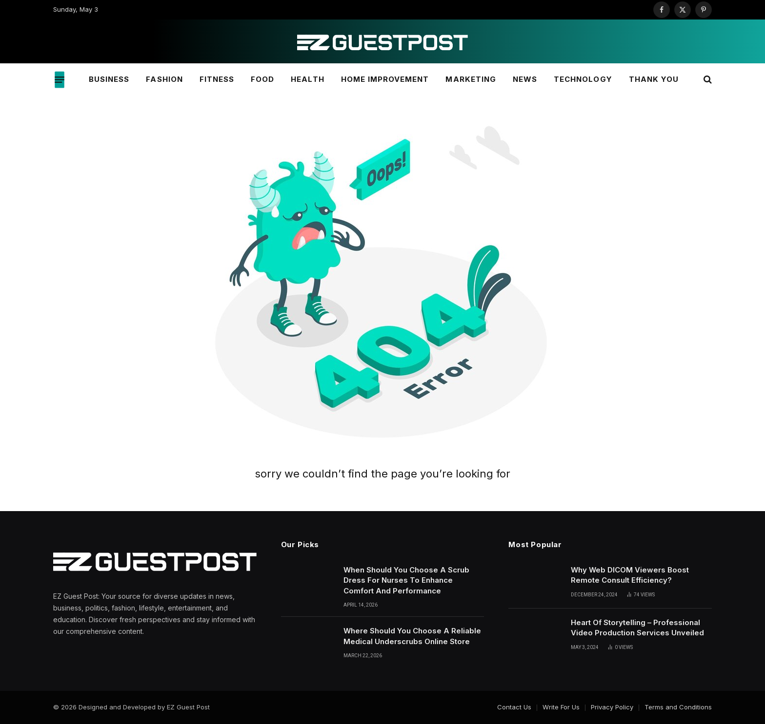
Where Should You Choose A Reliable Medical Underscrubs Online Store (412, 636)
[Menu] (59, 79)
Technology (583, 79)
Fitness (217, 79)
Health (307, 79)
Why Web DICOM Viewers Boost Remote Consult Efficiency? (630, 575)
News (525, 79)
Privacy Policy (612, 707)
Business (109, 79)
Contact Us (514, 707)
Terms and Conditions (678, 707)
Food (262, 79)
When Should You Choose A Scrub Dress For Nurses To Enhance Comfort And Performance (406, 580)
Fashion (164, 79)
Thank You (654, 79)
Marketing (470, 79)
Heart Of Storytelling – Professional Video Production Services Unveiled (637, 627)
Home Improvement (385, 79)
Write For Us (561, 707)
